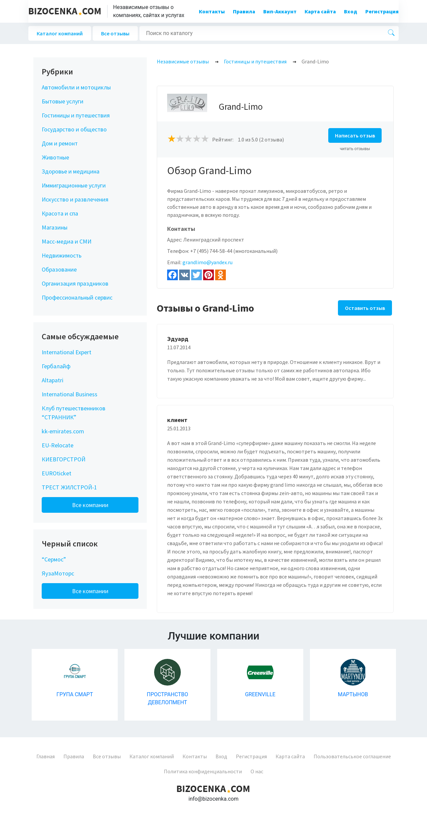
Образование (59, 269)
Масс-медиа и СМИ (66, 241)
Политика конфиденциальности (203, 771)
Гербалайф (56, 366)
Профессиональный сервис (77, 297)
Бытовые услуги (62, 101)
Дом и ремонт (60, 143)
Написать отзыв (355, 135)
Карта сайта (320, 11)
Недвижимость (61, 255)
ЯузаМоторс (58, 573)
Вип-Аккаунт (280, 11)
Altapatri (52, 380)
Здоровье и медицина (70, 171)
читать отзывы (355, 148)
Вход (350, 11)
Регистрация (382, 11)
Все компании (90, 505)
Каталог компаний (60, 33)
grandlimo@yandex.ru (207, 262)
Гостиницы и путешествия (76, 115)
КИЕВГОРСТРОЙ (63, 459)
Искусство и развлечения (75, 199)
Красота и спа (60, 213)
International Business (69, 394)
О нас (257, 771)
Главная (45, 756)
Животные (55, 157)
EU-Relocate (57, 445)
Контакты (212, 11)
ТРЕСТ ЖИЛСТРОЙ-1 (69, 487)
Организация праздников (75, 283)
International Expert (66, 352)
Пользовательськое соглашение (352, 756)
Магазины (54, 227)
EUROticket (56, 473)
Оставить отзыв (365, 308)
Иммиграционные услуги (74, 185)
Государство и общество (74, 129)
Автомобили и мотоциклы (76, 87)
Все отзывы (115, 33)
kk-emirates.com (63, 431)
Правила (244, 11)
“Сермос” (54, 559)
